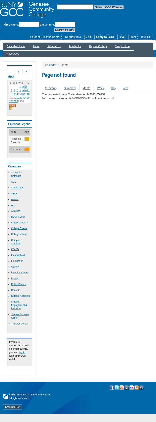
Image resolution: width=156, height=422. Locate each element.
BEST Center (18, 216)
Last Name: (47, 24)
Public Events (18, 284)
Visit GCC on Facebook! (112, 387)
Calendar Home (16, 46)
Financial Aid (18, 255)
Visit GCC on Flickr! (132, 387)
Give (122, 37)
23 (22, 97)
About (36, 46)
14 (16, 94)
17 (25, 94)
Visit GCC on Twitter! (117, 387)
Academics (75, 46)
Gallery (15, 266)
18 (28, 94)
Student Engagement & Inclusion (19, 305)
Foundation (17, 261)
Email (133, 37)
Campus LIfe (122, 46)
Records (15, 290)
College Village (19, 234)
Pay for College (98, 46)
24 (25, 97)
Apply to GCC (105, 37)
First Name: (11, 24)
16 (22, 94)
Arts (13, 205)
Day (113, 88)
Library (15, 278)
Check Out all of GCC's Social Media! (141, 387)
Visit (88, 37)
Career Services (19, 222)
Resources (13, 53)
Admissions (54, 46)
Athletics (15, 211)
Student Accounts (20, 296)
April (11, 76)
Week (100, 88)
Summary (51, 88)
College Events (19, 228)
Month (88, 89)
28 (16, 101)
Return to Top (12, 407)
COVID (15, 249)
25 (28, 97)
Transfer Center (19, 323)
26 (10, 101)
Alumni (15, 199)
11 (28, 90)
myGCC (146, 37)
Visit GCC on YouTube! (122, 387)
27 (13, 101)
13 (13, 94)
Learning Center (19, 272)
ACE (13, 181)
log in (22, 352)
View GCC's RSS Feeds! (136, 387)
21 (16, 97)
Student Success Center (45, 37)
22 (19, 97)
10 (25, 90)
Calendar (50, 65)
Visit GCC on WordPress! (127, 387)
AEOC (14, 193)
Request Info (73, 37)
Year (125, 88)
